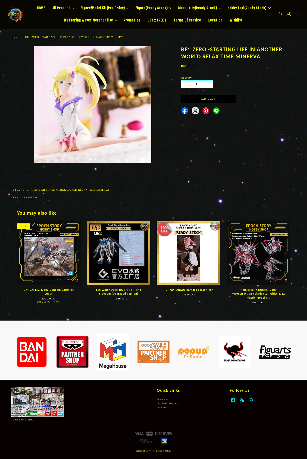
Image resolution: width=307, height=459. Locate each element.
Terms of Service (145, 451)
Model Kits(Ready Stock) (199, 8)
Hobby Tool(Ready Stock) (249, 8)
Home (14, 37)
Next (169, 105)
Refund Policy (163, 451)
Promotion (131, 20)
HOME (41, 8)
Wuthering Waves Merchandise (90, 20)
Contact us (162, 399)
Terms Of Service (187, 20)
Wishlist (236, 20)
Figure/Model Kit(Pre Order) (105, 8)
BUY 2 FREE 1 (157, 20)
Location (215, 20)
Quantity (186, 77)
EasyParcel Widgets (167, 403)
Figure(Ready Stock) (153, 8)
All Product (63, 8)
